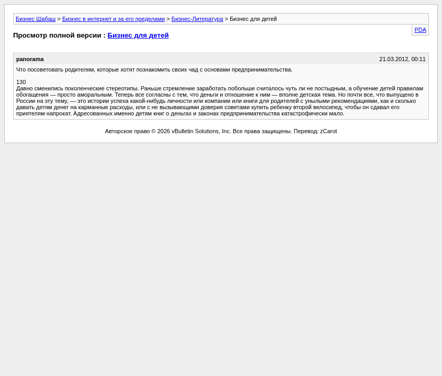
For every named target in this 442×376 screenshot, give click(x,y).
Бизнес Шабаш (35, 19)
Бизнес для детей (138, 35)
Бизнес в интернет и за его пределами (113, 19)
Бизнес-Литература (197, 19)
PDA (420, 30)
